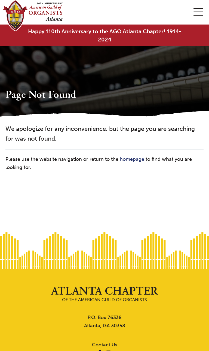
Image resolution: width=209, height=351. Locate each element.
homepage (132, 159)
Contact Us (104, 345)
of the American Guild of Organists (104, 294)
